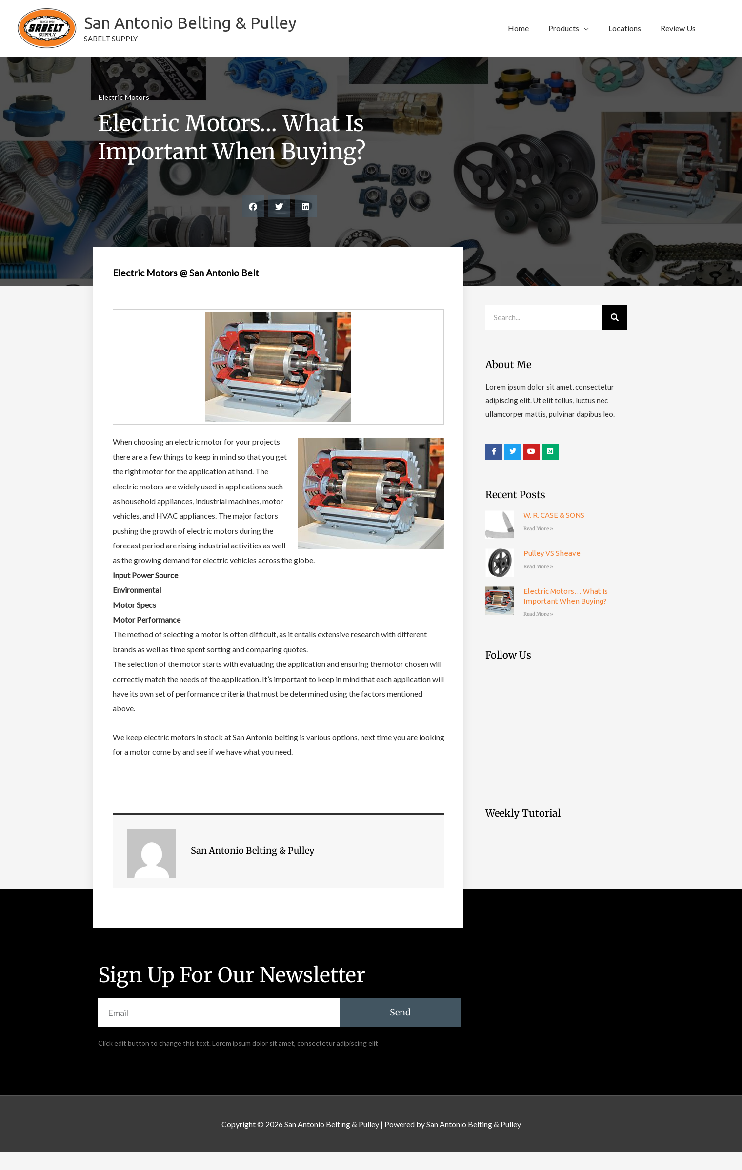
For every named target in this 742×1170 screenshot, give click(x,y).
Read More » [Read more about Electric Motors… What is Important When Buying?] (538, 632)
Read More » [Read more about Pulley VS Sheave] (538, 585)
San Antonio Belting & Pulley (221, 31)
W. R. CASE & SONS (553, 533)
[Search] (614, 335)
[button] (569, 37)
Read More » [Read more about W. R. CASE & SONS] (538, 547)
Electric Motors (123, 115)
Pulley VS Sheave (552, 571)
